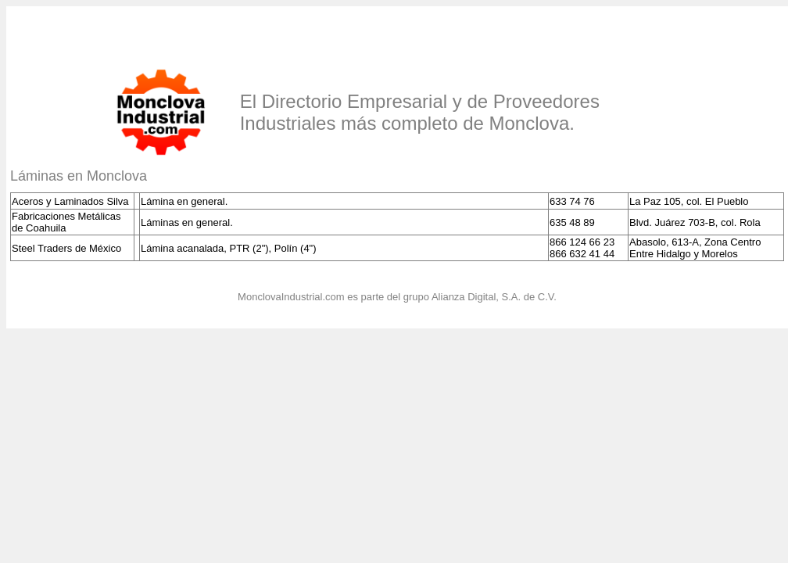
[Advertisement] (193, 33)
